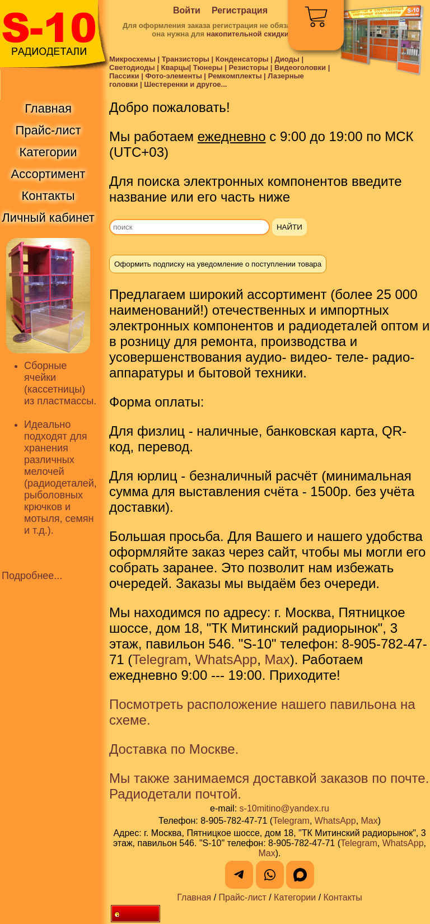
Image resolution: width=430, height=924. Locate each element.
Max (276, 659)
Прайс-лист (243, 897)
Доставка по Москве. (174, 749)
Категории (295, 897)
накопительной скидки (248, 34)
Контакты (343, 897)
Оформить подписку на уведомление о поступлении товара (217, 264)
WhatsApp (226, 659)
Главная (194, 897)
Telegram (160, 659)
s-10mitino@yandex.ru (284, 808)
